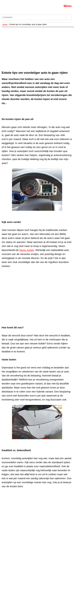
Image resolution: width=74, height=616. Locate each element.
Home (5, 24)
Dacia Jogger (26, 250)
